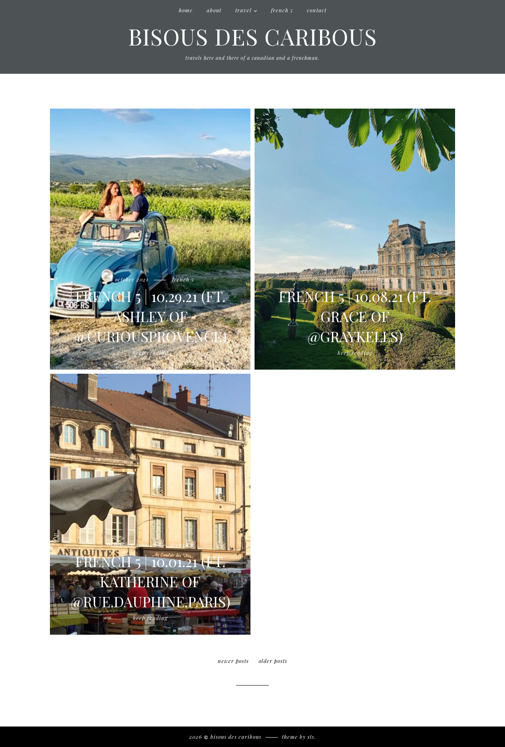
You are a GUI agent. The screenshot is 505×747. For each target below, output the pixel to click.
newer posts (233, 660)
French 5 (282, 10)
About (214, 10)
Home (186, 10)
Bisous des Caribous (252, 36)
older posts (273, 660)
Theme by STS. (299, 736)
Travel (243, 10)
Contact (317, 10)
